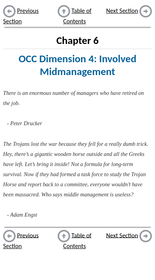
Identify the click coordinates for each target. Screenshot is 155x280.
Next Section (122, 10)
